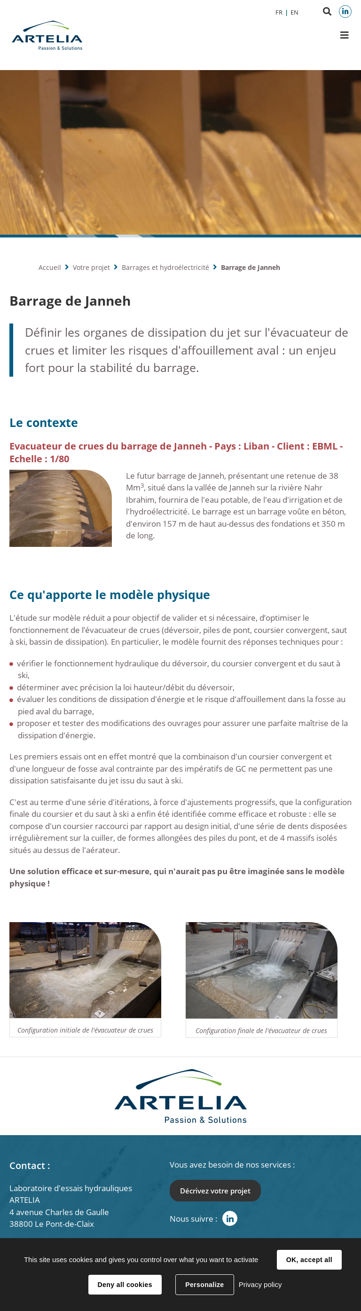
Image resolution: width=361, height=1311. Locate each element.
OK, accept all (309, 1260)
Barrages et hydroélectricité (165, 267)
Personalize (204, 1284)
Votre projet (91, 267)
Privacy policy (260, 1284)
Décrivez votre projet (215, 1190)
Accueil (50, 267)
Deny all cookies (125, 1284)
